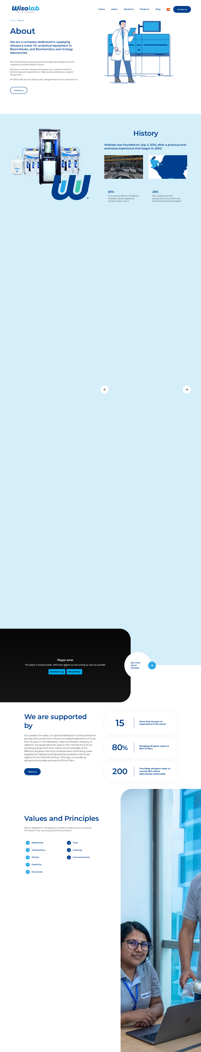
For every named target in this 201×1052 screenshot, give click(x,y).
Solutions (129, 9)
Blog (158, 9)
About (114, 9)
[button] (104, 390)
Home (101, 9)
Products (144, 9)
